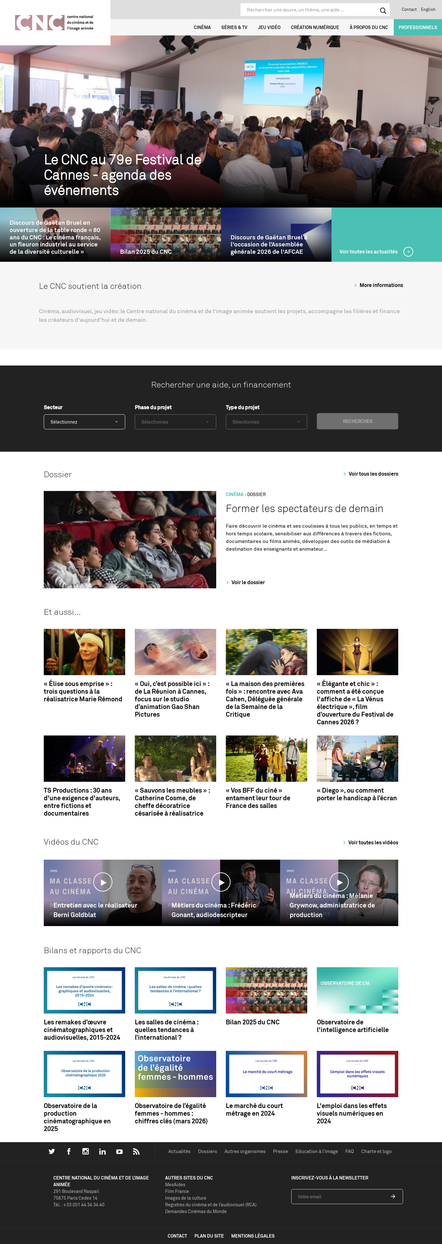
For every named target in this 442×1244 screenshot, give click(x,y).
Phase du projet (153, 407)
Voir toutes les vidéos (369, 842)
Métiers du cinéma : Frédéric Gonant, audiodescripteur (213, 910)
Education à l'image (316, 1151)
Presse (280, 1151)
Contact (409, 9)
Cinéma (202, 27)
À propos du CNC (369, 27)
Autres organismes (245, 1151)
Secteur (53, 407)
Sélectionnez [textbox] (63, 422)
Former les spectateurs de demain (305, 508)
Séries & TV (234, 27)
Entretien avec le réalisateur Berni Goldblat (95, 910)
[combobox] (84, 421)
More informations (377, 285)
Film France (177, 1191)
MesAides (175, 1184)
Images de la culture (185, 1198)
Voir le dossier (244, 582)
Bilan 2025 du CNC (146, 251)
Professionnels (418, 27)
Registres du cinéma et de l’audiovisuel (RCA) (210, 1204)
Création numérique (315, 27)
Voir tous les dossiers (369, 474)
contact (177, 1236)
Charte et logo (376, 1151)
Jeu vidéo (269, 27)
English (428, 9)
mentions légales (253, 1236)
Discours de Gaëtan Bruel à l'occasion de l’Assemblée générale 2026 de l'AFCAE (269, 244)
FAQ (349, 1151)
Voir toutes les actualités (369, 251)
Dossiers (207, 1151)
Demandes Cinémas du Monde (196, 1211)
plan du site (209, 1236)
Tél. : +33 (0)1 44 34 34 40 (78, 1204)
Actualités (179, 1151)
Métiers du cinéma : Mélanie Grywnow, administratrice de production (332, 905)
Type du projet (242, 407)
